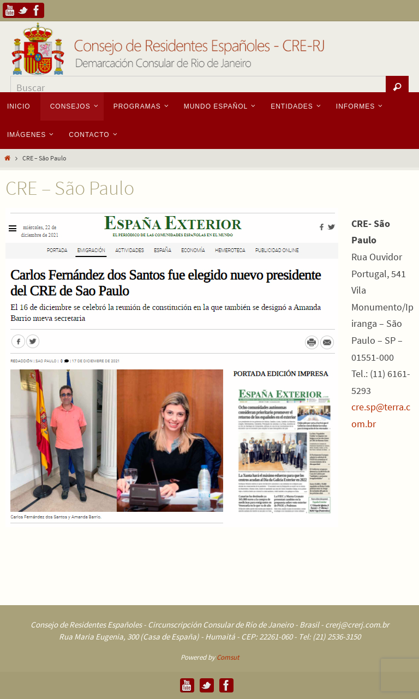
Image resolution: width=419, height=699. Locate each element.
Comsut (228, 657)
